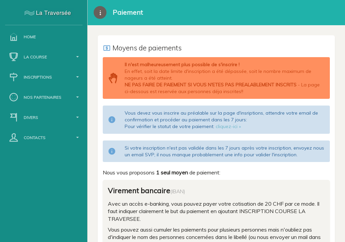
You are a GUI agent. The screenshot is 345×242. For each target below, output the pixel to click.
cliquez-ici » (228, 126)
